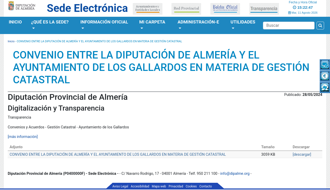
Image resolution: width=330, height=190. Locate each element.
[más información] (23, 137)
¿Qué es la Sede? (50, 21)
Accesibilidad (140, 186)
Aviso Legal (120, 186)
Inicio (15, 21)
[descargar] (302, 154)
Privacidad (176, 186)
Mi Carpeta (152, 21)
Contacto (205, 186)
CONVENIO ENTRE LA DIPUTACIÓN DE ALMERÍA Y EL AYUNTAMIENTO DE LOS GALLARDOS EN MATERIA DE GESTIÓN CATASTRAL (118, 154)
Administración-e (198, 21)
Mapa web (159, 186)
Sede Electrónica (87, 8)
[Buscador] (289, 25)
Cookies (191, 186)
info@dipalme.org (235, 173)
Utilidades (242, 21)
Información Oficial (104, 21)
